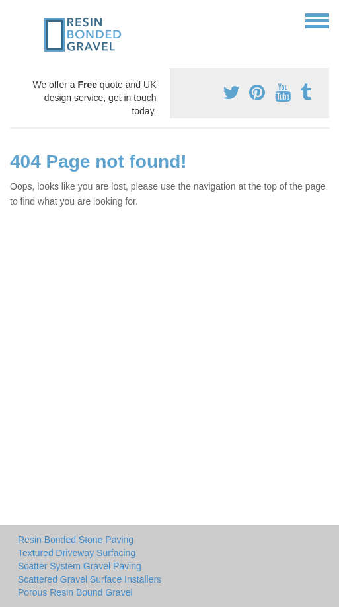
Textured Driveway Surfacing (76, 553)
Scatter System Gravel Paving (79, 566)
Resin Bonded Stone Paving (75, 539)
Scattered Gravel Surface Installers (89, 579)
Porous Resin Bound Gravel (75, 592)
